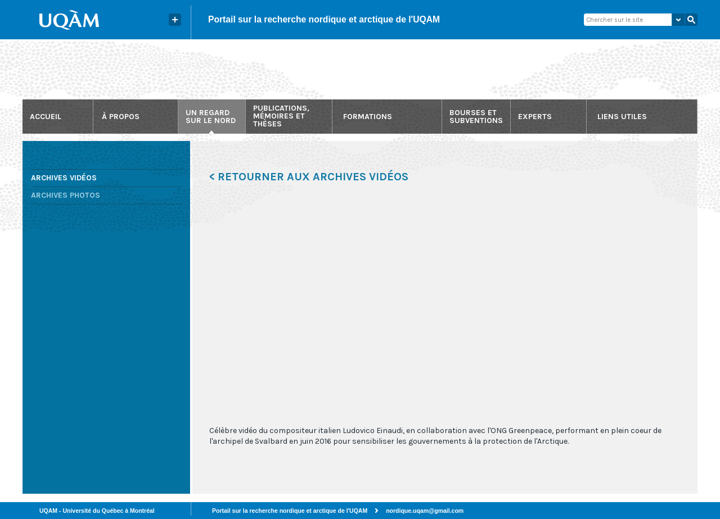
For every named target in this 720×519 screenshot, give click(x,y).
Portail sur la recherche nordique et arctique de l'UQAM (324, 19)
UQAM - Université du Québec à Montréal (97, 510)
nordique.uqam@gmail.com (425, 510)
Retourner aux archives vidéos (313, 176)
